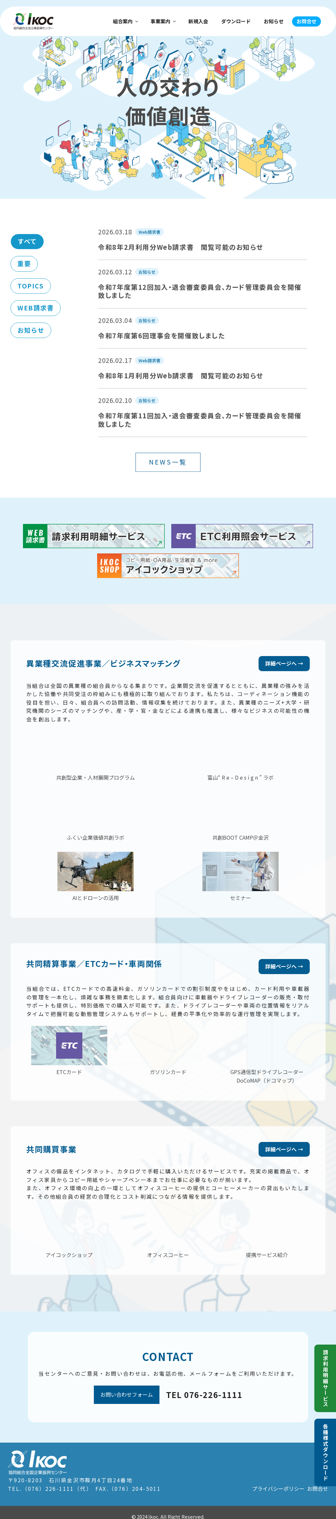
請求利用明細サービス (325, 1378)
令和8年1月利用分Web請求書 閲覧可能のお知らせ (180, 401)
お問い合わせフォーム (126, 1386)
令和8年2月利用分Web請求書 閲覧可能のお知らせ (180, 272)
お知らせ (274, 21)
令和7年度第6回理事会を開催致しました (161, 361)
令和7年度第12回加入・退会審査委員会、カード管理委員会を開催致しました (200, 317)
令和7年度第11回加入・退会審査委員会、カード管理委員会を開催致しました (200, 445)
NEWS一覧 (168, 487)
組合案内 (126, 21)
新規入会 (198, 21)
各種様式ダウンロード (325, 1452)
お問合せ (306, 21)
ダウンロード (236, 21)
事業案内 (164, 21)
